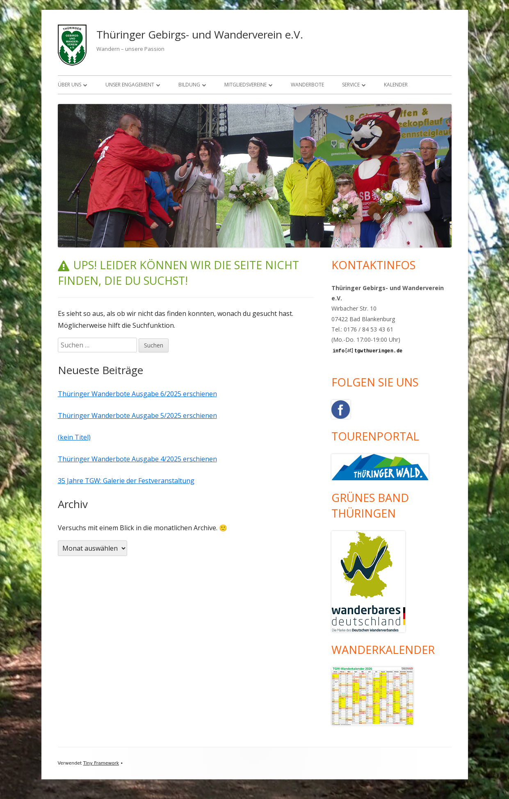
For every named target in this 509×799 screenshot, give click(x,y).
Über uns (69, 84)
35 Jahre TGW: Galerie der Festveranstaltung (126, 480)
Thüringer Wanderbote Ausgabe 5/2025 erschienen (137, 415)
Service (351, 84)
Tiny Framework (101, 763)
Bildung (189, 84)
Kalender (396, 84)
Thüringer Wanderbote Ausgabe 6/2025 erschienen (137, 393)
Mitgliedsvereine (245, 84)
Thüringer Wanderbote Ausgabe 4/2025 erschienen (137, 458)
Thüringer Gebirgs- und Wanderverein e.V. (199, 34)
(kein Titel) (74, 437)
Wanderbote (307, 84)
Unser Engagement (129, 84)
